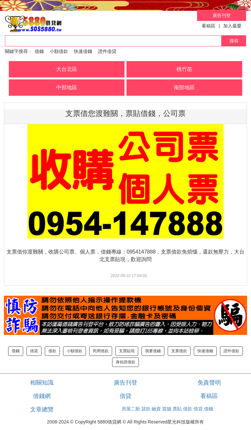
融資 (156, 408)
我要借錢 (153, 351)
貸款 (145, 408)
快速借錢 (83, 51)
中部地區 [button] (66, 87)
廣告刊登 (221, 15)
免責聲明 (209, 382)
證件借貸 (107, 51)
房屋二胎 (131, 408)
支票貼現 (127, 351)
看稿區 (208, 25)
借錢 (39, 51)
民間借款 (101, 351)
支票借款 (179, 351)
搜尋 (234, 40)
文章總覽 (42, 409)
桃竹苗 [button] (184, 69)
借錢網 (42, 396)
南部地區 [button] (184, 87)
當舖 (166, 408)
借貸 (34, 351)
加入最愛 (232, 25)
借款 (52, 351)
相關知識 (42, 382)
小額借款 (59, 51)
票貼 (177, 408)
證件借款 (231, 351)
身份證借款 (125, 362)
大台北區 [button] (66, 69)
